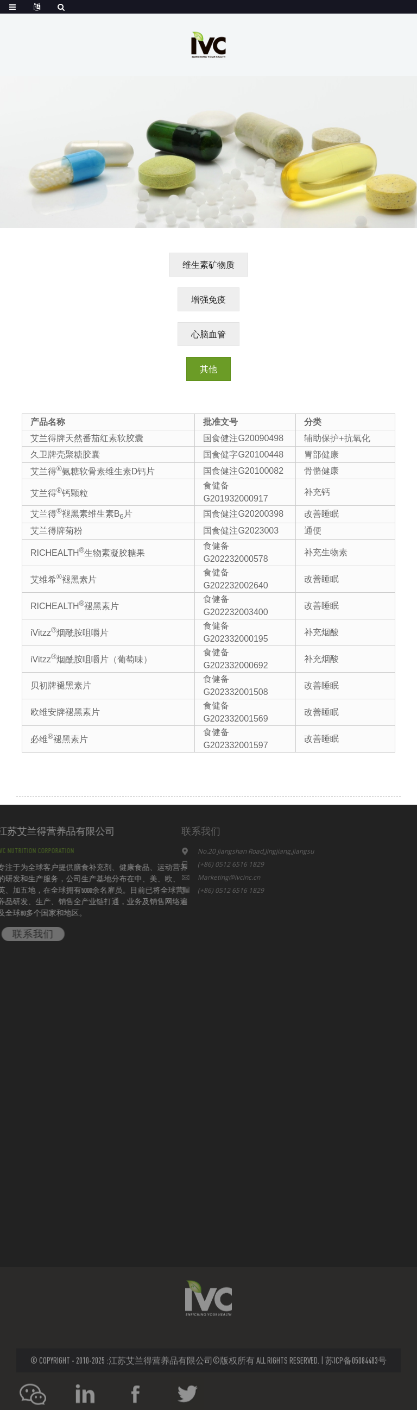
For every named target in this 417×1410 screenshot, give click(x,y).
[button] (208, 265)
